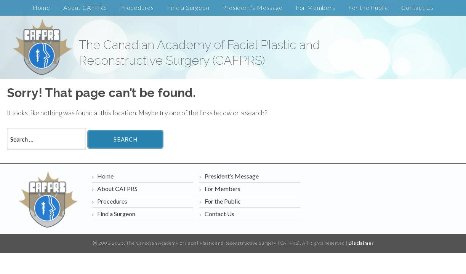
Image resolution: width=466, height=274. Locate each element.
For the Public (368, 7)
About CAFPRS (85, 7)
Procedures (137, 7)
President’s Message (252, 7)
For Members (315, 7)
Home (41, 7)
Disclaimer (360, 243)
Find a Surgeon (188, 7)
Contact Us (417, 7)
